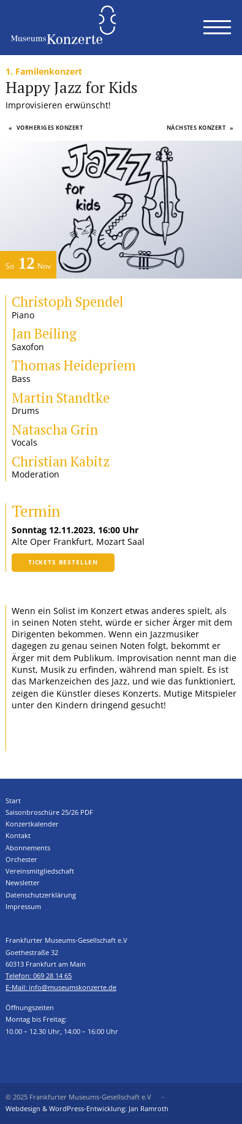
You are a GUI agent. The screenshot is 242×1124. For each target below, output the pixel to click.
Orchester (21, 859)
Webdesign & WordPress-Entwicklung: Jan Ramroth (87, 1108)
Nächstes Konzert (200, 128)
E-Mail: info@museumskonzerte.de (61, 987)
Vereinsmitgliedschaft (40, 871)
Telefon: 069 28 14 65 (39, 976)
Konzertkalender (32, 824)
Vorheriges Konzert (46, 128)
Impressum (23, 906)
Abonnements (28, 848)
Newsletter (23, 883)
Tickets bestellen (63, 562)
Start (13, 800)
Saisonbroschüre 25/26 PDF (49, 812)
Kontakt (18, 835)
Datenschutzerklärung (41, 895)
